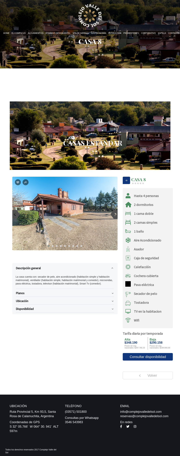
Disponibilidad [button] (65, 309)
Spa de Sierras (81, 33)
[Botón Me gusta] (18, 182)
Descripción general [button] (65, 267)
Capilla (162, 33)
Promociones (131, 33)
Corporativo (148, 33)
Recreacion (114, 33)
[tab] (65, 268)
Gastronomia (98, 33)
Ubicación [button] (65, 301)
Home (6, 33)
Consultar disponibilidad (148, 357)
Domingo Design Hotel (58, 33)
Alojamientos (35, 33)
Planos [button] (65, 294)
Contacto (173, 33)
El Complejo (19, 33)
